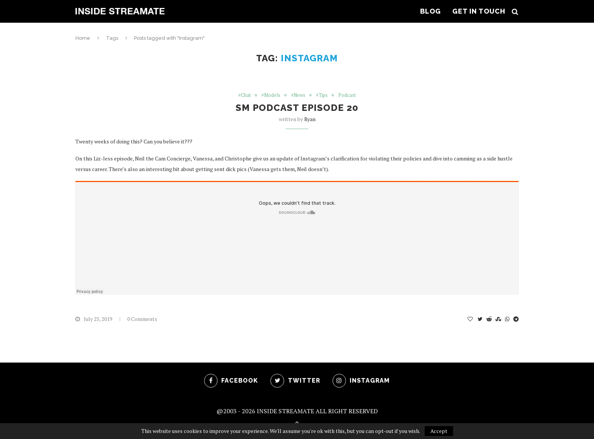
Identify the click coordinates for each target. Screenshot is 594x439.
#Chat (244, 95)
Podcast (347, 95)
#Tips (322, 95)
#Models (270, 95)
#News (298, 95)
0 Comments (142, 319)
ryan (310, 119)
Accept (438, 430)
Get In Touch (478, 11)
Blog (430, 11)
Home (82, 38)
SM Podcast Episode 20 (297, 108)
